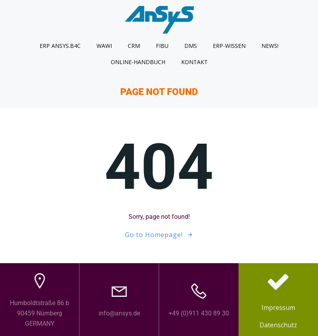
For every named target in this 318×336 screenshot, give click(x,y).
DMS (190, 45)
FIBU (162, 45)
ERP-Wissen (229, 45)
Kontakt (194, 62)
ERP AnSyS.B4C (60, 45)
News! (269, 45)
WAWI (104, 45)
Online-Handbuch (138, 62)
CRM (134, 45)
